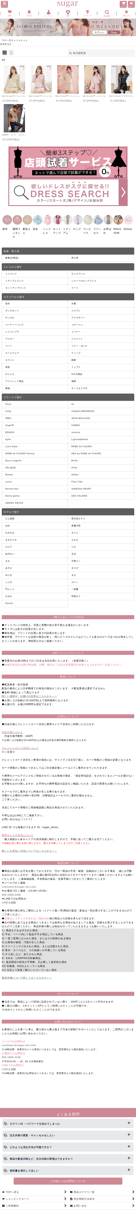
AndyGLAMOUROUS (83, 408)
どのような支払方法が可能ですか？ (31, 1147)
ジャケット (77, 335)
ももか (74, 536)
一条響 (74, 586)
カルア (8, 543)
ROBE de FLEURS (81, 443)
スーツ (74, 284)
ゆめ (7, 522)
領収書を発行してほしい (24, 1170)
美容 (7, 364)
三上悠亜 (10, 515)
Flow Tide (77, 478)
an (72, 401)
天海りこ (76, 557)
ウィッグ (76, 349)
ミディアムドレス (14, 277)
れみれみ (10, 529)
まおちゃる (11, 536)
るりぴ (74, 564)
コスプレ (76, 307)
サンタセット (12, 307)
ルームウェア (12, 349)
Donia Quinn (12, 492)
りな (73, 543)
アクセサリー (78, 314)
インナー (76, 328)
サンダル (10, 314)
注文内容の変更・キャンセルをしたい (32, 1135)
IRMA (8, 415)
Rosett (9, 471)
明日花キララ (78, 515)
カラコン (10, 356)
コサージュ (77, 321)
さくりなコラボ (79, 385)
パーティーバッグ (14, 321)
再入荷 (74, 254)
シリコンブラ (12, 328)
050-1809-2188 (11, 891)
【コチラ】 (26, 815)
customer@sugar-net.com (19, 883)
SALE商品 (76, 371)
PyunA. (9, 600)
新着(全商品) (11, 254)
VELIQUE (10, 464)
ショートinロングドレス (84, 277)
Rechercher (12, 485)
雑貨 (73, 356)
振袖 (7, 385)
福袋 (73, 378)
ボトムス (10, 371)
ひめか (8, 593)
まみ (7, 557)
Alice (8, 401)
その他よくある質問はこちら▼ (68, 1181)
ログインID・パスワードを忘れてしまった (35, 1123)
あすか (8, 564)
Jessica (75, 429)
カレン (74, 579)
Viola (74, 464)
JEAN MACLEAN (80, 415)
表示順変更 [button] (77, 53)
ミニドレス (11, 270)
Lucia (8, 478)
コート (8, 342)
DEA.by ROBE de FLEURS (86, 450)
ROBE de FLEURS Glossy (20, 450)
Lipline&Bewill (79, 436)
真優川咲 (76, 522)
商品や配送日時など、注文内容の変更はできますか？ (41, 1158)
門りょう (10, 586)
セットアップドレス (15, 284)
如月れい (10, 550)
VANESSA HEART (81, 485)
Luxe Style (11, 443)
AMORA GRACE (14, 499)
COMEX (75, 422)
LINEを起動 (9, 899)
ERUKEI (9, 429)
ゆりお (8, 572)
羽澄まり (76, 593)
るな (73, 572)
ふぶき (8, 579)
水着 (73, 300)
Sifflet (74, 471)
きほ (73, 550)
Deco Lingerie (13, 457)
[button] (4, 4)
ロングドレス (78, 270)
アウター (10, 335)
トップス (76, 364)
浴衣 (7, 300)
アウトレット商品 (14, 378)
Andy (8, 408)
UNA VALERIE (79, 492)
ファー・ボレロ (79, 342)
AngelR (9, 422)
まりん (74, 529)
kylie (8, 436)
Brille (74, 457)
